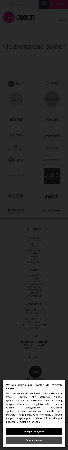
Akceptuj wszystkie (34, 431)
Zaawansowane (34, 440)
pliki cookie (31, 393)
